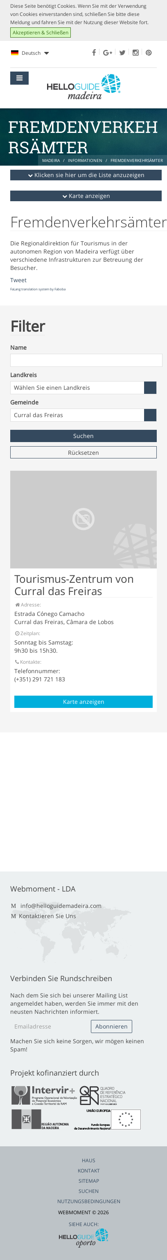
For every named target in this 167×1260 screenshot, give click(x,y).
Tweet (18, 280)
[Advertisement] (82, 802)
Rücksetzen (83, 452)
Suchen (89, 1191)
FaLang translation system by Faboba (37, 289)
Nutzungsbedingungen (88, 1201)
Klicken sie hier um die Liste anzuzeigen (86, 175)
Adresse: (27, 605)
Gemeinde (24, 402)
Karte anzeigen (86, 196)
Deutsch (30, 53)
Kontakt (89, 1170)
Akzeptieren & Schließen (40, 32)
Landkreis (23, 375)
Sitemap (89, 1180)
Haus (88, 1160)
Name (18, 347)
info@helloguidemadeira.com (61, 906)
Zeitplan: (27, 633)
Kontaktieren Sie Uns (47, 916)
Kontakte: (27, 662)
